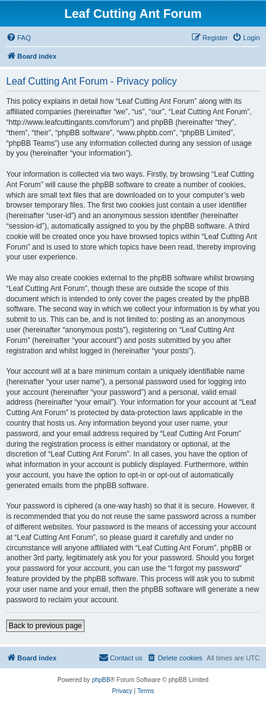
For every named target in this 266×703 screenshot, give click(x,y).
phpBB (101, 679)
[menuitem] (18, 37)
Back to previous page (45, 625)
